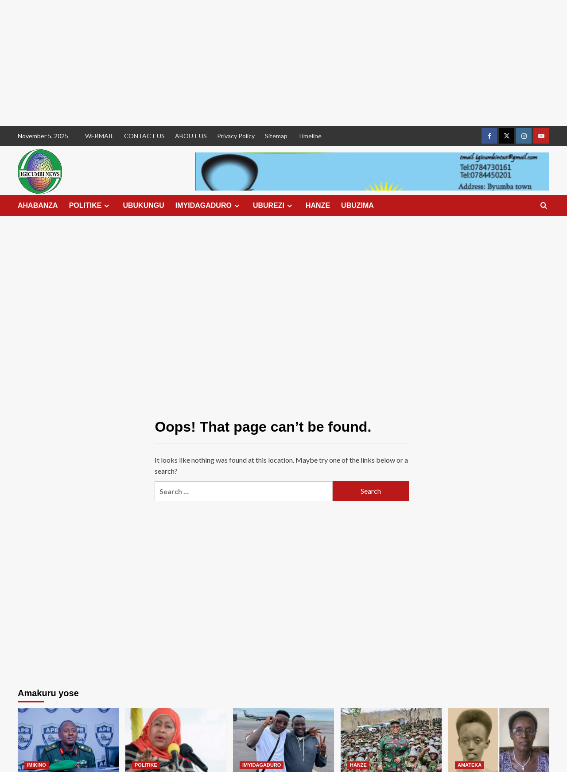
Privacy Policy (236, 136)
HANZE (318, 205)
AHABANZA (38, 205)
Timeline (310, 136)
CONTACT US (144, 136)
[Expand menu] (106, 206)
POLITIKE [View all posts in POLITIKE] (146, 765)
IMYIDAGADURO (208, 206)
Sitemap (276, 136)
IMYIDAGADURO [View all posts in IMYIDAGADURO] (261, 765)
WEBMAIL (99, 136)
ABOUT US (191, 136)
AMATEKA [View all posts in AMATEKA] (470, 765)
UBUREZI (274, 206)
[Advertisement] (266, 63)
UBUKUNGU (143, 205)
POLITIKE (90, 206)
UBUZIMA (357, 205)
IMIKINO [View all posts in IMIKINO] (36, 765)
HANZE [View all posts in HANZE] (358, 765)
